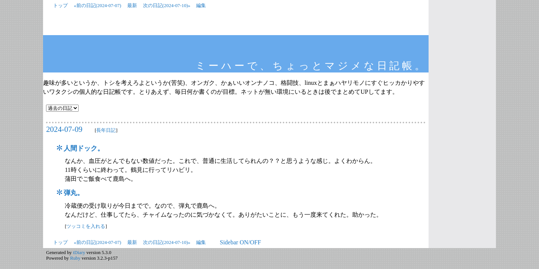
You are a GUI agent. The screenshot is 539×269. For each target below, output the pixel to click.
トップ (60, 5)
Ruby (75, 258)
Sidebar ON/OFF (240, 242)
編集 (201, 5)
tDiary (79, 252)
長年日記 (106, 130)
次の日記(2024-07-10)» (167, 5)
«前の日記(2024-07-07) (97, 5)
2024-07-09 (64, 129)
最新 (132, 5)
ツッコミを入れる (85, 226)
